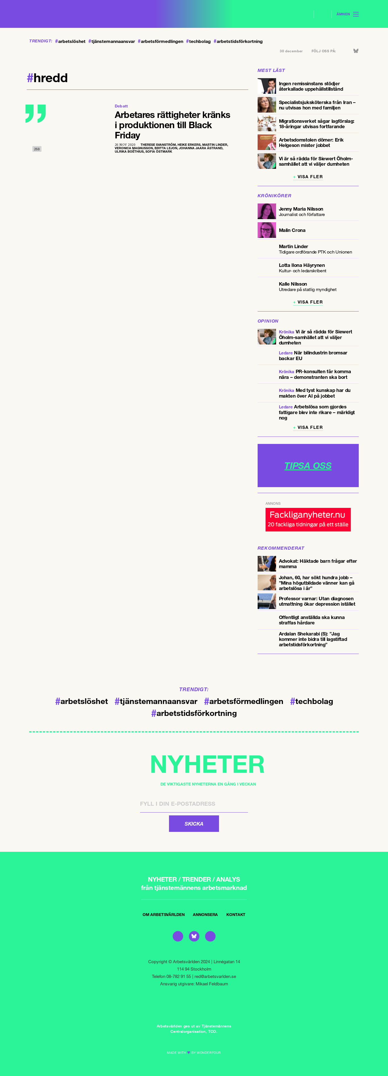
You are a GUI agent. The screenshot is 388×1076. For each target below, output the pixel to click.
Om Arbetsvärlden (164, 914)
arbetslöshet (70, 41)
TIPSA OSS (307, 465)
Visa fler (310, 177)
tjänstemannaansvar (111, 41)
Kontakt (235, 914)
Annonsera (205, 914)
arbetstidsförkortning (238, 41)
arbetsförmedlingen (160, 41)
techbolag (198, 41)
